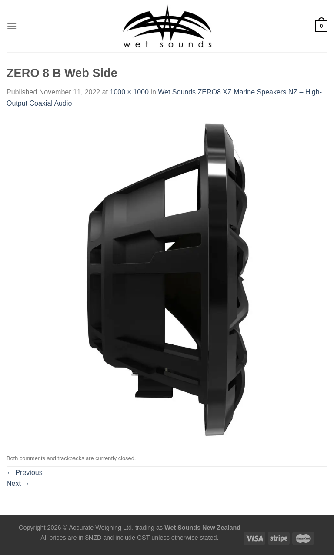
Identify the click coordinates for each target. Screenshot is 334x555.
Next (18, 483)
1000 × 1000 (129, 92)
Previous (25, 472)
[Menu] (12, 26)
